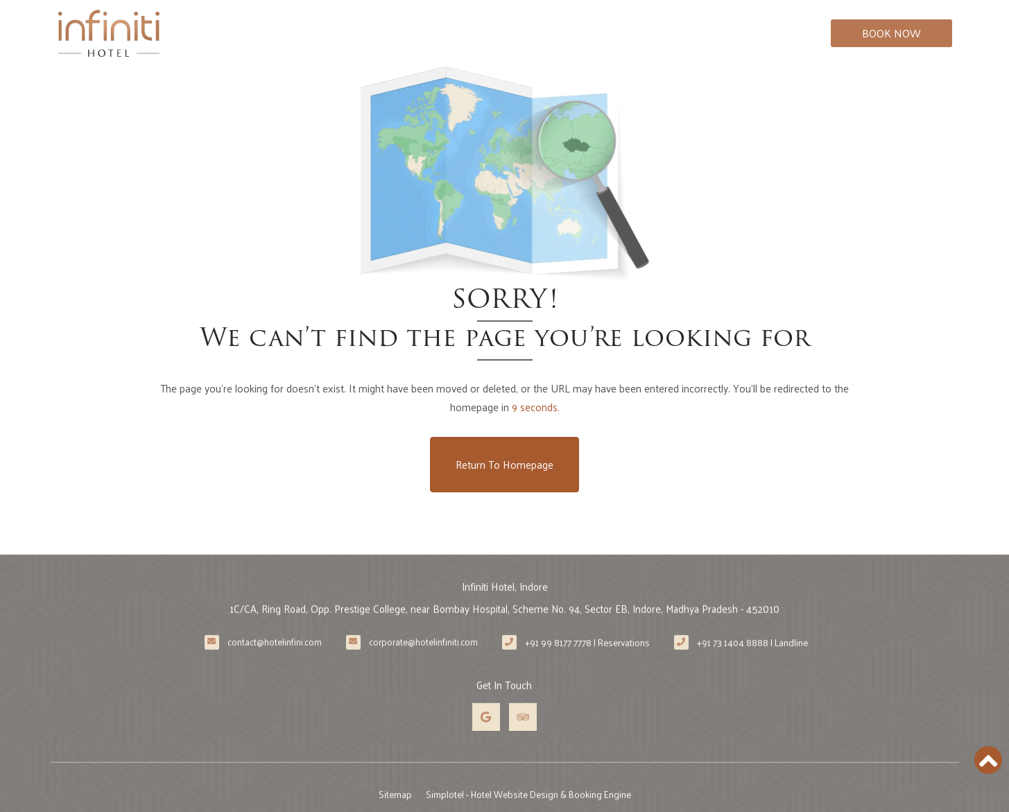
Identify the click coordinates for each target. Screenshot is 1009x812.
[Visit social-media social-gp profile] (486, 734)
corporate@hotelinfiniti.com (423, 659)
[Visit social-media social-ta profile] (523, 734)
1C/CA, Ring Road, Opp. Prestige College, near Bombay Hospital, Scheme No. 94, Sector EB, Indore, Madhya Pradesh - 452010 (505, 625)
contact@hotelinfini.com (274, 659)
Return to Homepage (504, 464)
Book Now (891, 33)
